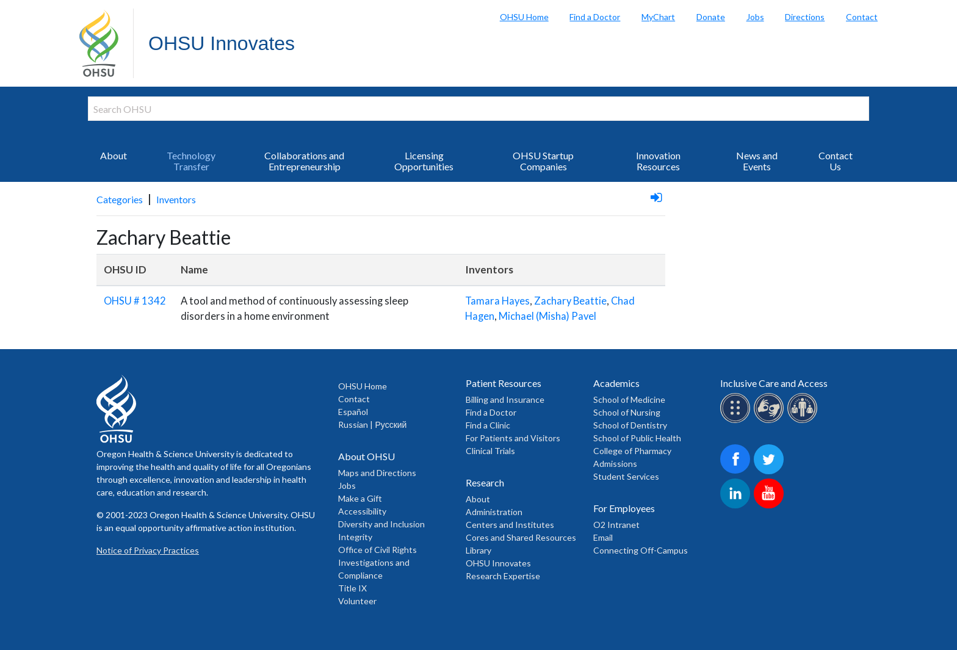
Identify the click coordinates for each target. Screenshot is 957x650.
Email (603, 537)
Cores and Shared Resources (521, 537)
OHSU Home (524, 17)
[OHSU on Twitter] (770, 472)
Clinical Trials (490, 451)
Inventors (176, 199)
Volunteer (357, 601)
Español (353, 411)
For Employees (624, 508)
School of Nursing (626, 412)
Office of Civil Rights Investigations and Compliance (377, 562)
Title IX (352, 588)
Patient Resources (503, 383)
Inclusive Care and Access (774, 383)
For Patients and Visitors (513, 438)
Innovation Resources (658, 161)
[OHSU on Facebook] (737, 472)
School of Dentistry (630, 425)
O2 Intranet (616, 524)
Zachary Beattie (570, 301)
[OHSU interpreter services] (804, 421)
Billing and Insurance (505, 399)
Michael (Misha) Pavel (547, 316)
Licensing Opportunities (423, 161)
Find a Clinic (488, 425)
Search (945, 12)
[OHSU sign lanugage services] (770, 421)
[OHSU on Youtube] (770, 506)
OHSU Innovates (221, 43)
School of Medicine (629, 399)
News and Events (757, 161)
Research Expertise (503, 576)
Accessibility (362, 511)
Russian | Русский (372, 424)
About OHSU (366, 456)
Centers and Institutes (510, 524)
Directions (805, 17)
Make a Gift (360, 498)
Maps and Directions (377, 473)
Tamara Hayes (497, 301)
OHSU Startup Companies (543, 161)
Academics (616, 383)
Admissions (615, 463)
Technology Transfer (191, 161)
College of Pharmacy (632, 451)
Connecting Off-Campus (640, 550)
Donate (710, 17)
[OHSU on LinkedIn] (737, 506)
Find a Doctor (594, 17)
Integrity (355, 537)
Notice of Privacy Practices (147, 550)
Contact (862, 17)
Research (485, 482)
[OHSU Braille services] (737, 421)
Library (478, 550)
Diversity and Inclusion (381, 524)
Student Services (626, 476)
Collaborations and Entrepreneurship (304, 161)
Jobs (755, 17)
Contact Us (835, 161)
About (113, 155)
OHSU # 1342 (135, 301)
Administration (494, 512)
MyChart (658, 17)
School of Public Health (637, 438)
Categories (119, 199)
